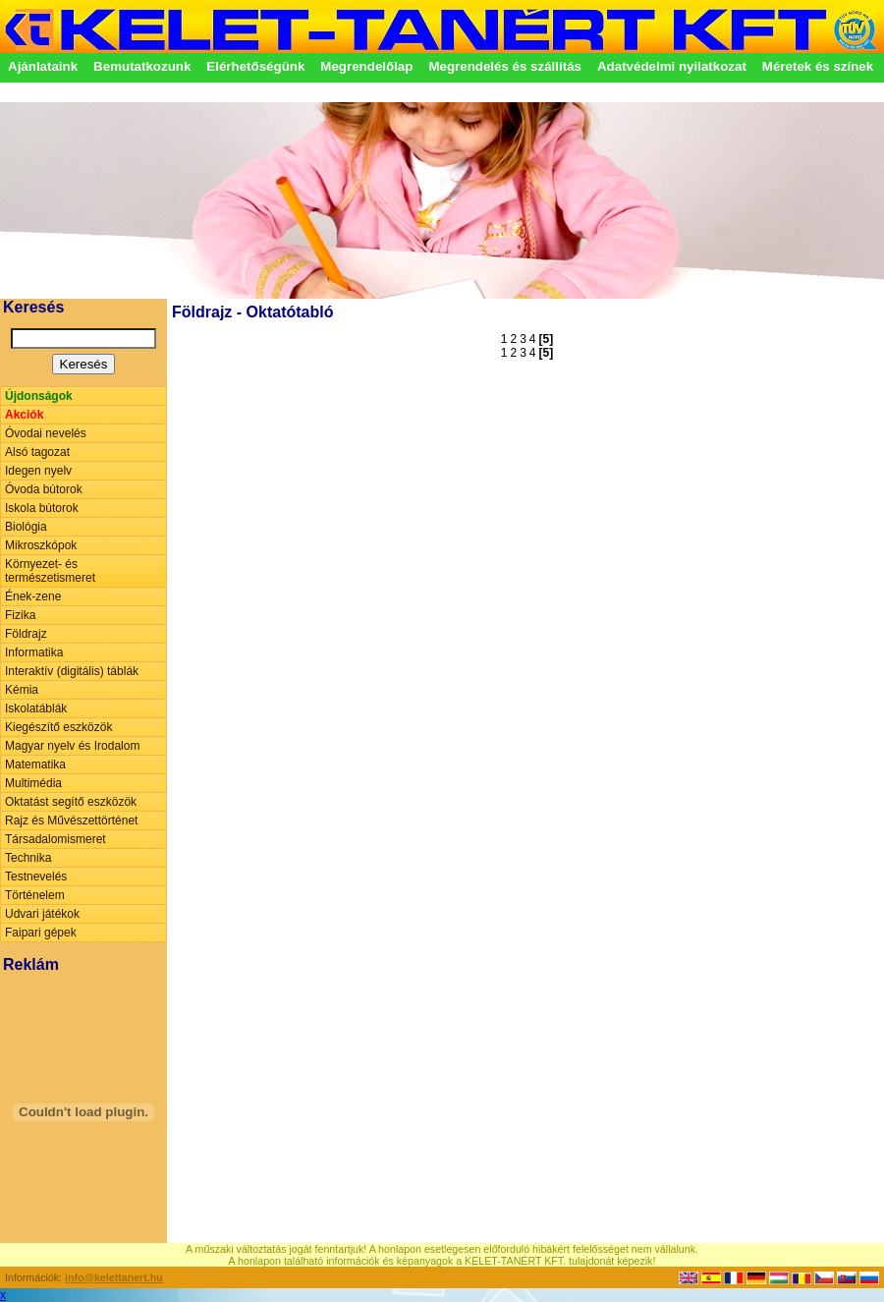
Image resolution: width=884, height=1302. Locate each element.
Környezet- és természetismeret (50, 571)
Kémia (21, 690)
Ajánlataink (43, 66)
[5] (546, 339)
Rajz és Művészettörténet (71, 820)
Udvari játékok (42, 914)
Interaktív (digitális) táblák (71, 671)
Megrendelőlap (366, 66)
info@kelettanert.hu (114, 1277)
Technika (28, 858)
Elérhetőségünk (255, 66)
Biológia (26, 527)
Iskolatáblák (36, 708)
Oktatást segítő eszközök (71, 802)
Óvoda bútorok (44, 489)
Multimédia (33, 783)
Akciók (24, 415)
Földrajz (26, 634)
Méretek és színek (817, 66)
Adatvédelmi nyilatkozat (671, 66)
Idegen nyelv (38, 471)
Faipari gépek (41, 932)
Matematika (35, 764)
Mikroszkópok (41, 545)
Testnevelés (36, 876)
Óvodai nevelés (45, 433)
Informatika (34, 652)
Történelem (35, 895)
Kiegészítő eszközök (58, 727)
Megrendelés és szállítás (504, 66)
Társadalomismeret (55, 839)
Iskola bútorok (42, 508)
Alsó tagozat (37, 452)
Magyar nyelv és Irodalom (72, 746)
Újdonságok (39, 396)
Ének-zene (33, 596)
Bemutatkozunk (142, 66)
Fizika (20, 615)
